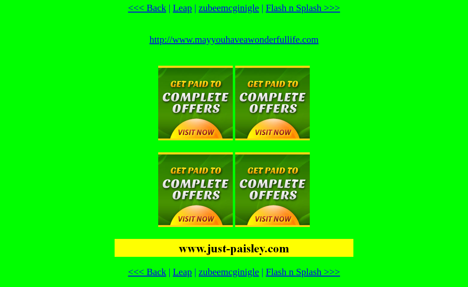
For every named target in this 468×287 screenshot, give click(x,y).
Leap (182, 7)
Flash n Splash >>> (303, 7)
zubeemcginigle (228, 7)
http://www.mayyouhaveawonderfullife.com (234, 39)
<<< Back (147, 7)
